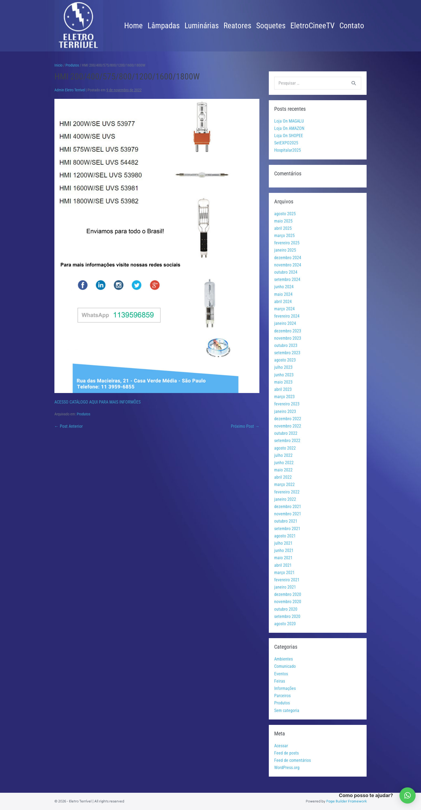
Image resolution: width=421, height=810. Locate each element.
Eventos (281, 673)
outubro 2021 (285, 521)
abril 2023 (283, 389)
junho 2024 (284, 286)
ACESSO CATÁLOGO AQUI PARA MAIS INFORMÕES (97, 402)
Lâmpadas (164, 25)
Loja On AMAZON (289, 128)
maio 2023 (283, 382)
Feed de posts (286, 753)
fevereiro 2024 (287, 316)
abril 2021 (283, 565)
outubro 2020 (285, 609)
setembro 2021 (287, 528)
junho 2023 (284, 374)
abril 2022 (283, 477)
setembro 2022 (287, 440)
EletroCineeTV (312, 25)
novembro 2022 (287, 426)
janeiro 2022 (285, 499)
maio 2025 (283, 221)
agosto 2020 (285, 623)
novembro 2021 (287, 513)
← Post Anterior (68, 426)
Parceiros (282, 695)
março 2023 (284, 396)
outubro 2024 (285, 272)
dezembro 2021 (287, 506)
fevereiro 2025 (287, 242)
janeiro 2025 (285, 250)
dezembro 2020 (287, 594)
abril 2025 (283, 228)
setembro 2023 (287, 352)
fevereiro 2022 (287, 492)
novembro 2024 (287, 264)
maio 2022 (283, 469)
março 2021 (284, 572)
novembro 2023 (287, 338)
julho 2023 (283, 367)
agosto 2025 (285, 213)
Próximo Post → (245, 426)
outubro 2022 (285, 433)
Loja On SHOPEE (288, 135)
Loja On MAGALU (289, 121)
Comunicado (285, 666)
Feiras (279, 681)
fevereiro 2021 (287, 579)
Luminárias (202, 25)
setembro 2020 (287, 616)
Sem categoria (286, 710)
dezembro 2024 (287, 257)
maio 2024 (283, 294)
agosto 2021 (285, 535)
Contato (351, 25)
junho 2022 (284, 462)
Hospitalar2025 (287, 150)
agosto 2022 (285, 448)
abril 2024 (283, 301)
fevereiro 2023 (287, 403)
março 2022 (284, 484)
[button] (407, 795)
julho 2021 (283, 543)
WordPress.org (287, 767)
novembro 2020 (287, 601)
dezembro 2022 (287, 418)
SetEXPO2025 (286, 142)
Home (133, 25)
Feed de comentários (292, 760)
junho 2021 (284, 550)
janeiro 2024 (285, 323)
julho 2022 (283, 455)
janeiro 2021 (285, 587)
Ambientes (283, 659)
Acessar (281, 745)
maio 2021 (283, 557)
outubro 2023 (285, 345)
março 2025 (284, 235)
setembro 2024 (287, 279)
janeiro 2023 (285, 411)
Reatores (237, 25)
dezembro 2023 (287, 330)
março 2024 (284, 308)
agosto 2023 (285, 360)
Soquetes (271, 25)
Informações (285, 688)
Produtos (83, 414)
